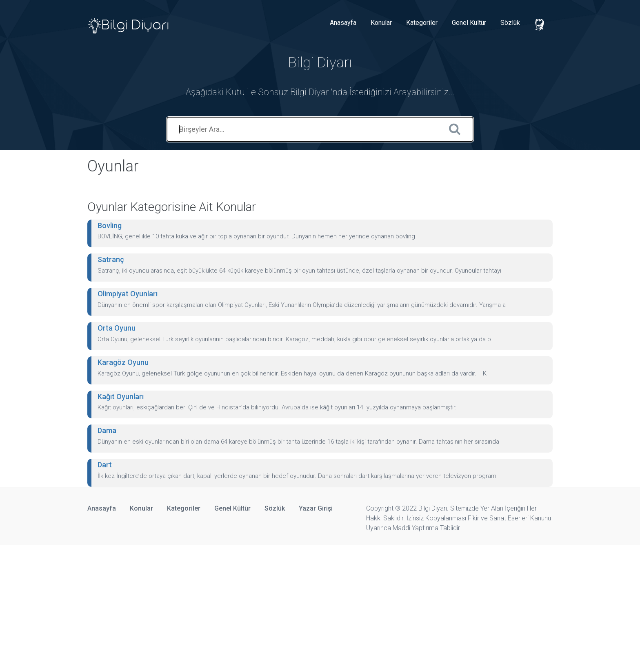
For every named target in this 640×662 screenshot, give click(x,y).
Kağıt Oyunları (121, 396)
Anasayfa (343, 23)
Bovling (110, 225)
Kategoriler (422, 23)
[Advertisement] (245, 602)
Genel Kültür (469, 23)
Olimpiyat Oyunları (128, 293)
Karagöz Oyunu (123, 362)
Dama (107, 430)
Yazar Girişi (316, 508)
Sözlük (510, 23)
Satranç (111, 259)
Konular (381, 23)
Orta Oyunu (117, 328)
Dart (105, 464)
